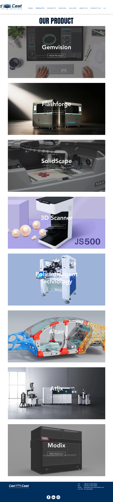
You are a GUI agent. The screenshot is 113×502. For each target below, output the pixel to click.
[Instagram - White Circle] (58, 497)
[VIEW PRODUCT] (56, 56)
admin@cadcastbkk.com (95, 487)
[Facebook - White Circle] (48, 497)
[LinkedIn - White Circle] (53, 497)
